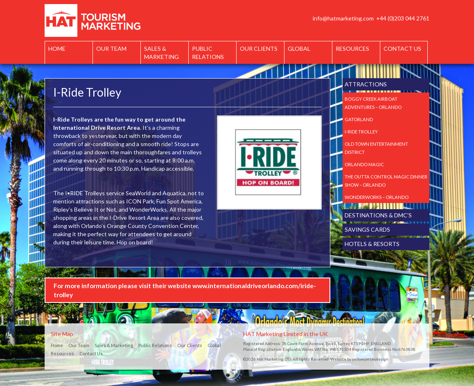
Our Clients (259, 48)
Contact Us (402, 48)
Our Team (111, 48)
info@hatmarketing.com (343, 18)
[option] (269, 162)
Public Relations (208, 52)
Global (299, 48)
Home (56, 48)
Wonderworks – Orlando (377, 197)
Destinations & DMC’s (378, 215)
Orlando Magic (364, 164)
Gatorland (359, 119)
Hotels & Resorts (372, 243)
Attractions (366, 84)
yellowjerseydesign (370, 359)
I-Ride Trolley (361, 131)
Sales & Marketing (161, 52)
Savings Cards (367, 229)
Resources (352, 48)
